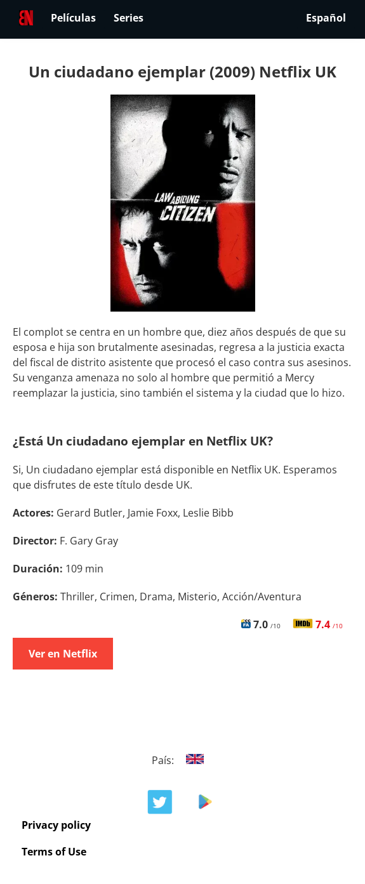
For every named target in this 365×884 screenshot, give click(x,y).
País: (182, 760)
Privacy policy (56, 825)
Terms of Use (54, 852)
